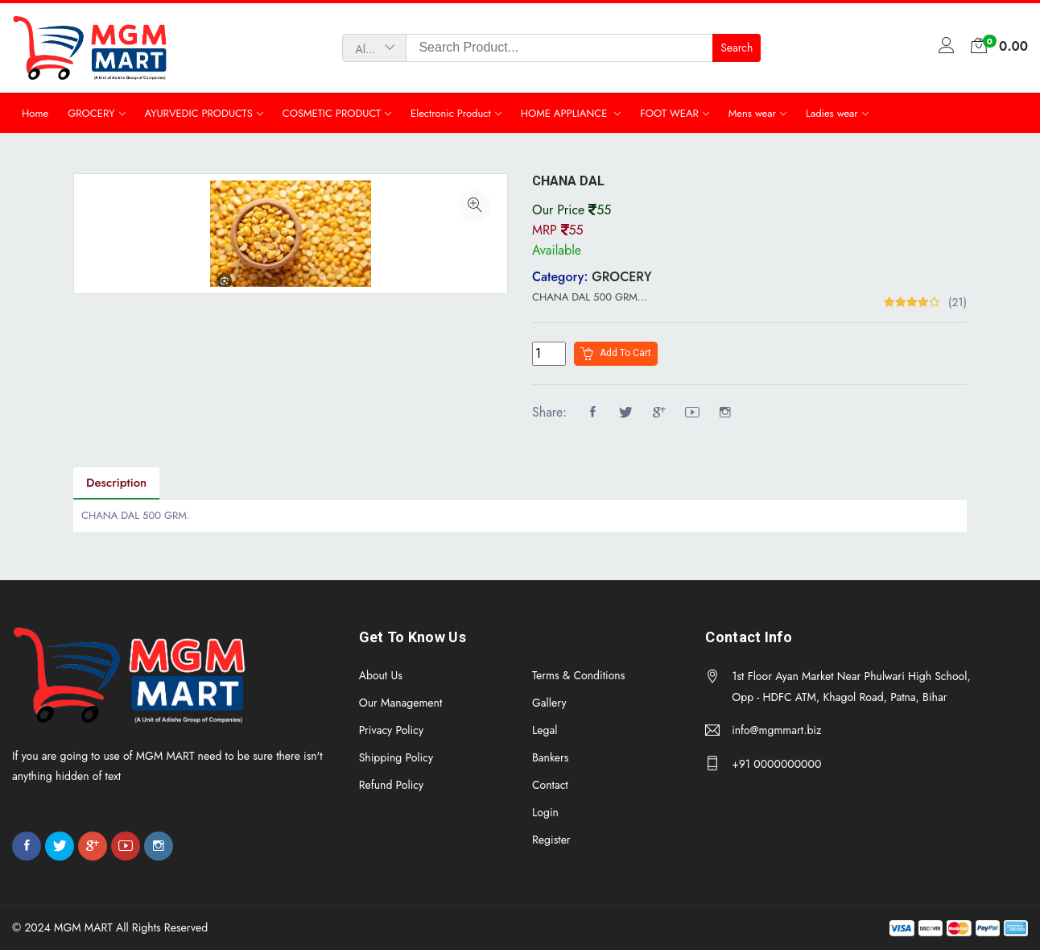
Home (35, 113)
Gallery (549, 703)
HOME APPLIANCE (566, 113)
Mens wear (752, 113)
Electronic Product (451, 113)
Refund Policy (391, 785)
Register (551, 840)
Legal (544, 730)
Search (736, 47)
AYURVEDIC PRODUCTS (199, 113)
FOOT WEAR (669, 113)
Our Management (401, 703)
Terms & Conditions (578, 675)
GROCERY (91, 113)
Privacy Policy (391, 730)
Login (545, 812)
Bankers (550, 757)
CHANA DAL (568, 181)
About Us (380, 675)
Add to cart (615, 353)
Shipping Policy (396, 757)
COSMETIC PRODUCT (332, 113)
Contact (550, 785)
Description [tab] (116, 483)
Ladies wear (832, 113)
